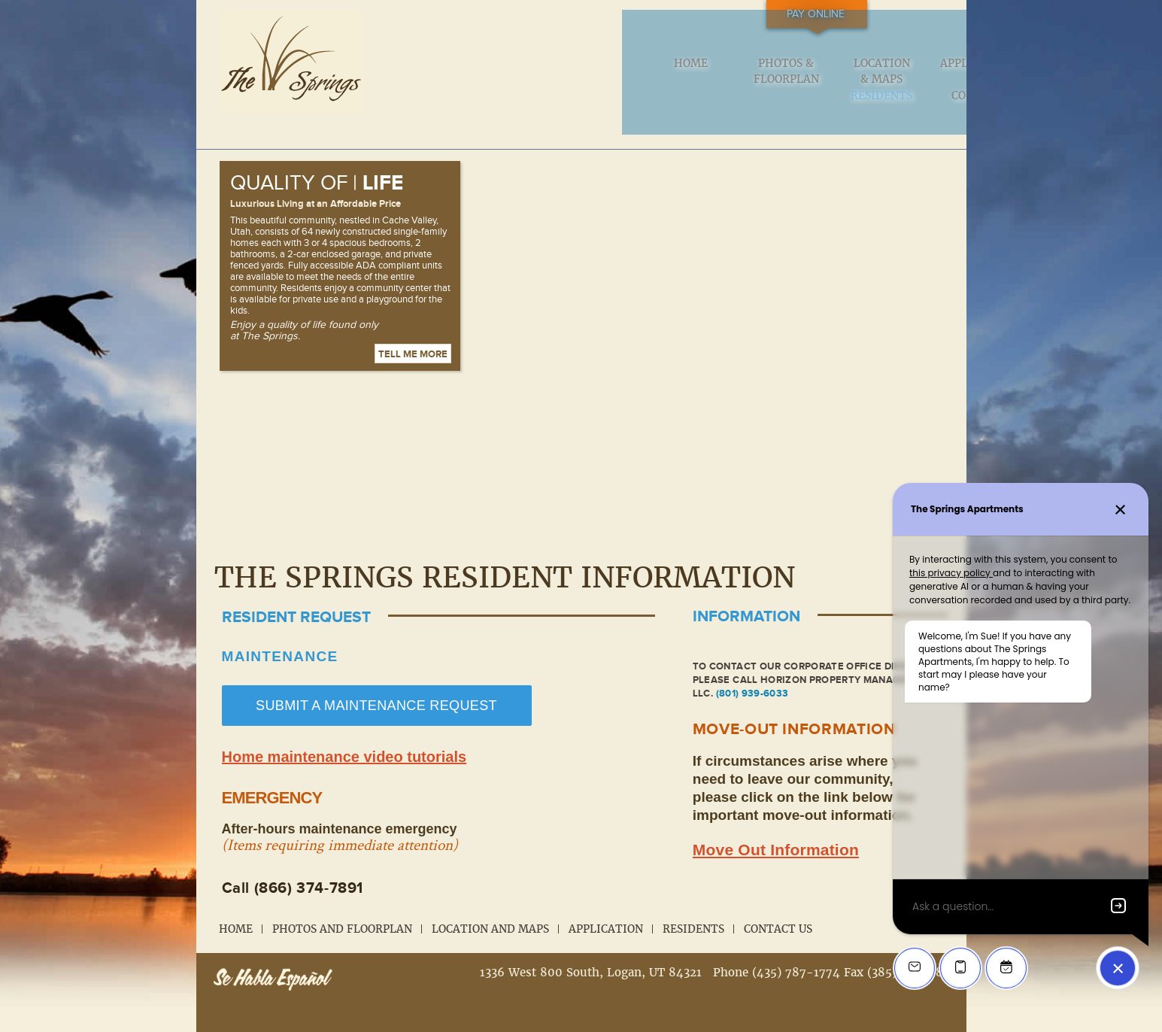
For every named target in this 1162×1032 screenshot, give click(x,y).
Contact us (902, 73)
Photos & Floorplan (523, 73)
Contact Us (778, 907)
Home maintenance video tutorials (344, 734)
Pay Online (878, 14)
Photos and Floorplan (342, 907)
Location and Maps (490, 907)
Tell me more (413, 332)
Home (428, 66)
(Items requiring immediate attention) (340, 823)
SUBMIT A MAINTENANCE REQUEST (376, 683)
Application (712, 66)
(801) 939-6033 (752, 672)
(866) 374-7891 (308, 866)
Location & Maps (618, 73)
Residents (807, 66)
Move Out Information (776, 828)
